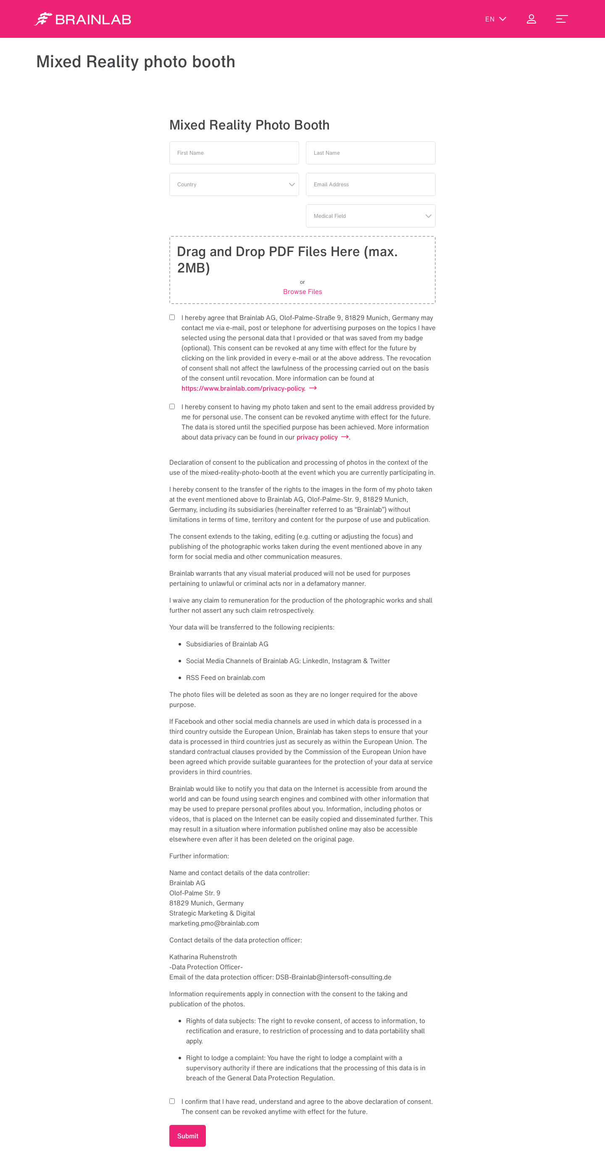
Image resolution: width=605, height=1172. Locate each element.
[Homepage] (82, 19)
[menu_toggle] (562, 19)
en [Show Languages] (496, 19)
